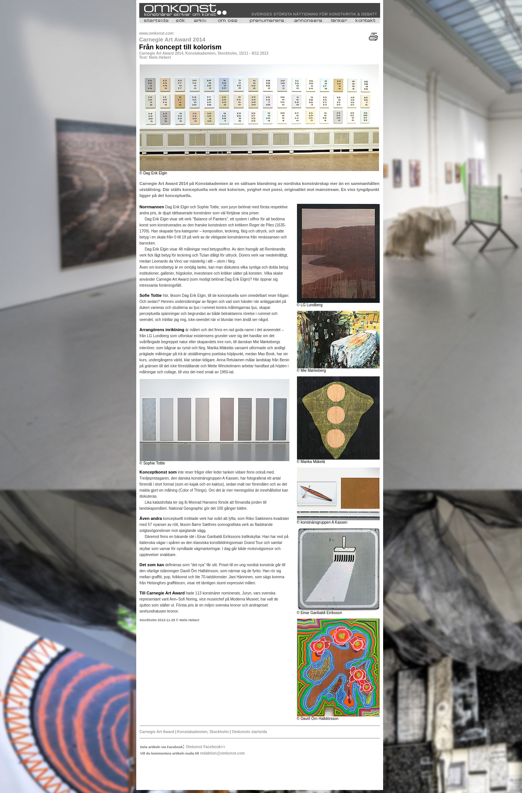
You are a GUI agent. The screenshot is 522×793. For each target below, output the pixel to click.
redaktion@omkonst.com (222, 753)
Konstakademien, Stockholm (203, 732)
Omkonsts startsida (249, 732)
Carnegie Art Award (157, 732)
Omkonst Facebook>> (205, 747)
